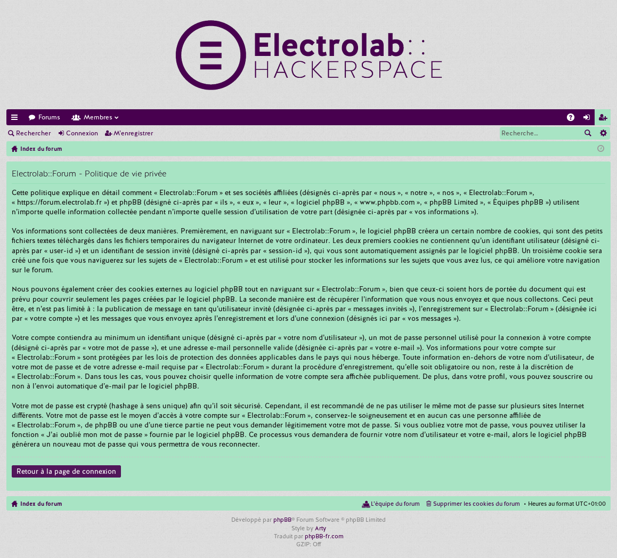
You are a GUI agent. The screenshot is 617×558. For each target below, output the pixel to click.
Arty (320, 528)
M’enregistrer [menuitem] (605, 119)
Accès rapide (16, 119)
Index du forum (41, 503)
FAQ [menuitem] (574, 119)
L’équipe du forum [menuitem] (395, 503)
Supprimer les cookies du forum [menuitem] (476, 503)
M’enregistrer (133, 133)
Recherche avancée (603, 133)
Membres (98, 117)
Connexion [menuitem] (589, 119)
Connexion (82, 133)
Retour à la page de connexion (66, 471)
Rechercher (33, 133)
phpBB (282, 519)
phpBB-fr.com (324, 536)
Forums (49, 117)
